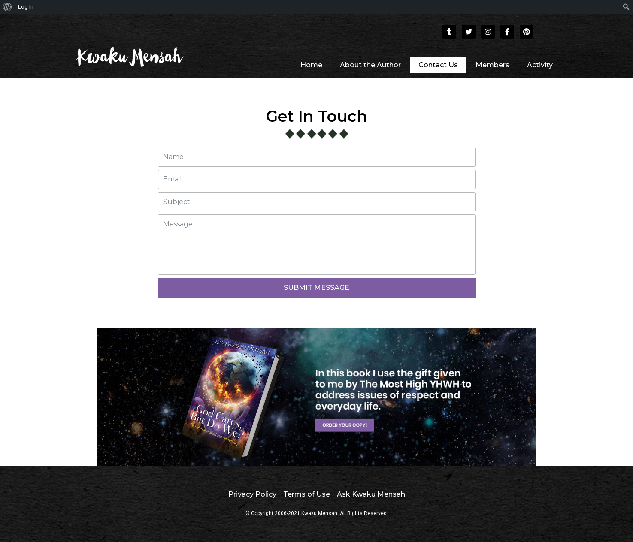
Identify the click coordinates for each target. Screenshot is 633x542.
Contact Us (438, 65)
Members (492, 65)
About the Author (370, 65)
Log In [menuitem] (25, 6)
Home (311, 65)
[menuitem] (7, 7)
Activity (540, 65)
